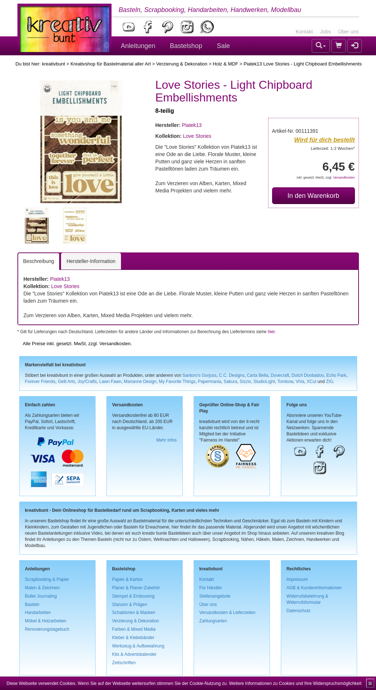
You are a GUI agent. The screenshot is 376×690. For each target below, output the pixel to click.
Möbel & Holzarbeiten (45, 620)
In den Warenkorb (313, 195)
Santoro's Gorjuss (199, 375)
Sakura (231, 381)
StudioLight (264, 381)
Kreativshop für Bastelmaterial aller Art (110, 64)
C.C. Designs (231, 375)
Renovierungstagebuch (47, 629)
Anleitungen (138, 45)
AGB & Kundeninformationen (314, 587)
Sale (223, 45)
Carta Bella (257, 375)
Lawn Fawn (110, 381)
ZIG (329, 381)
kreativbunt (53, 64)
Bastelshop (186, 45)
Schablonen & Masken (133, 612)
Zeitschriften (124, 662)
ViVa (300, 381)
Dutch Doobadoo (307, 375)
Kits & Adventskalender (134, 654)
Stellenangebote (215, 596)
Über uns (348, 32)
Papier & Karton (127, 579)
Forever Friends (40, 381)
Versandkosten (344, 177)
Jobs (325, 32)
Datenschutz (299, 610)
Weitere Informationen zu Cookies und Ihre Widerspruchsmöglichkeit (295, 683)
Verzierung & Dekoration (181, 64)
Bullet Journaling (41, 596)
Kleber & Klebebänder (133, 637)
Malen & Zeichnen (42, 587)
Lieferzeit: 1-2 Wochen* (333, 148)
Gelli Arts (66, 381)
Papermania (209, 381)
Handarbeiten (38, 612)
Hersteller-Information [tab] (91, 261)
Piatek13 (192, 125)
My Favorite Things (177, 381)
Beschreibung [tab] (38, 261)
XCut (311, 381)
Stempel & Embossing (133, 596)
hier (271, 331)
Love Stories (197, 136)
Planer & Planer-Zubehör (136, 587)
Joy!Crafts (87, 381)
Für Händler (210, 587)
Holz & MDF (225, 64)
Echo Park (336, 375)
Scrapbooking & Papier (47, 579)
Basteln (32, 604)
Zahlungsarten (213, 620)
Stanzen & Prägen (129, 604)
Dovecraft (280, 375)
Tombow (285, 381)
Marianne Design (140, 381)
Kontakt (304, 32)
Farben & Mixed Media (134, 629)
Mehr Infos (166, 440)
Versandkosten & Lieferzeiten (227, 612)
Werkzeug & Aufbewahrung (138, 646)
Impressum (297, 579)
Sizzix (245, 381)
